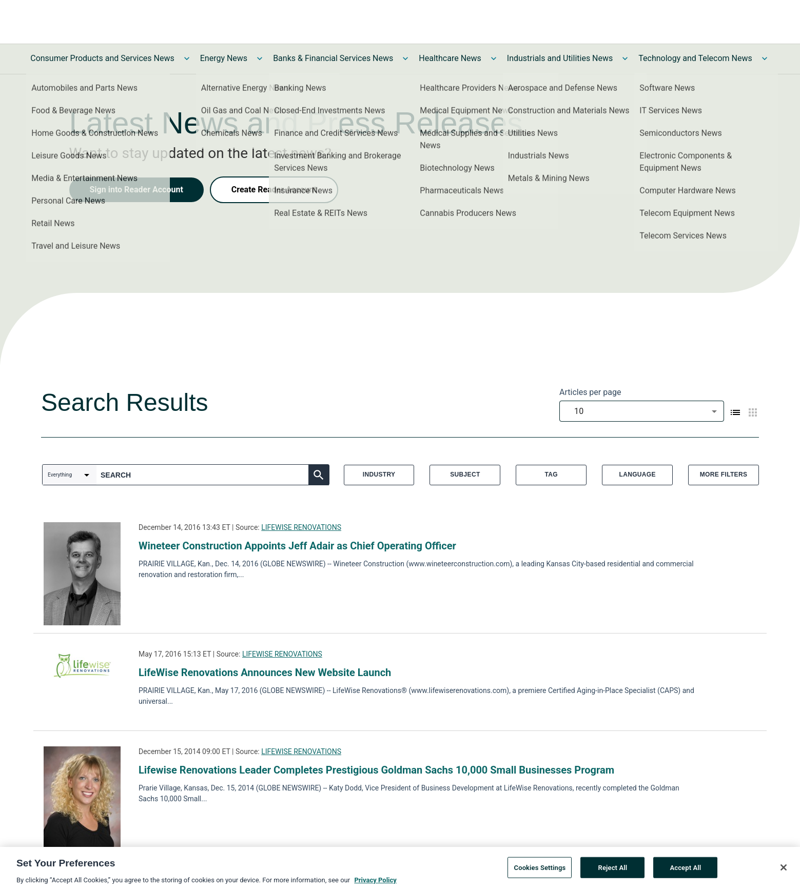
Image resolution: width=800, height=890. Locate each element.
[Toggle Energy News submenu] (260, 58)
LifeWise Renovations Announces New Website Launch (265, 672)
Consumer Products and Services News (102, 58)
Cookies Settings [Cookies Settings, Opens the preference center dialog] (540, 871)
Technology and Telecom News (695, 58)
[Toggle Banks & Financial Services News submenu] (405, 58)
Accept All (685, 871)
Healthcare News (450, 58)
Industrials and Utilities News (560, 58)
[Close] (783, 871)
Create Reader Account (274, 189)
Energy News (223, 58)
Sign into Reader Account (136, 189)
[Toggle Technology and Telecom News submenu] (764, 58)
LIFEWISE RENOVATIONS (301, 527)
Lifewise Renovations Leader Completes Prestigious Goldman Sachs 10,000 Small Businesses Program (376, 770)
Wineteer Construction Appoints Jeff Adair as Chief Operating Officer (297, 546)
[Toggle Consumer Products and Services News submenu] (187, 58)
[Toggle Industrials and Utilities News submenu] (625, 58)
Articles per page (590, 392)
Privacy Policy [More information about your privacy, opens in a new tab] (375, 883)
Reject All (613, 871)
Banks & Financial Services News (333, 58)
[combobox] (641, 411)
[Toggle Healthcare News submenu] (494, 58)
